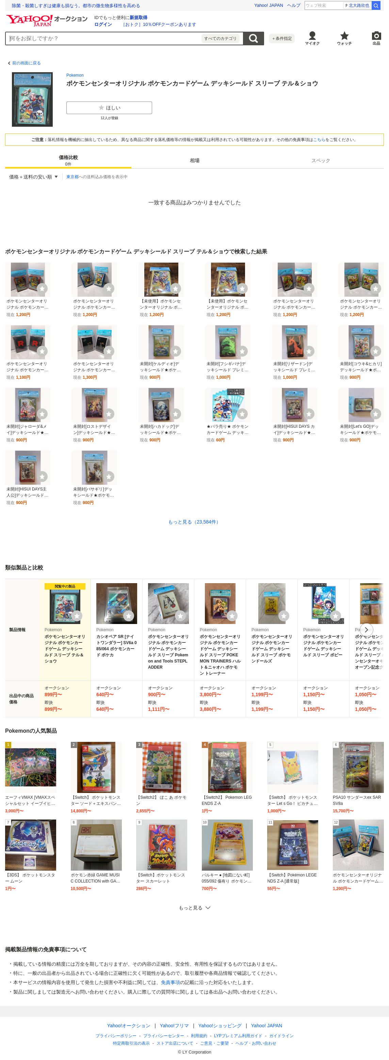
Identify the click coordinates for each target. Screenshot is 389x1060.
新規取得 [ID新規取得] (138, 17)
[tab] (68, 160)
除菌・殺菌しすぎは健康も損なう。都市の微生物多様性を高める (76, 5)
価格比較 (68, 161)
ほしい (109, 107)
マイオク (312, 43)
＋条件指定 (282, 38)
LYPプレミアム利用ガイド (238, 1035)
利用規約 (199, 1035)
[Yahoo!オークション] (48, 16)
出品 (376, 43)
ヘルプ (294, 5)
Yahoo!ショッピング (219, 1025)
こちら (319, 139)
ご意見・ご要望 (214, 1043)
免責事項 (170, 982)
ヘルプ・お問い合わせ (256, 1043)
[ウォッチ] (42, 288)
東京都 (72, 177)
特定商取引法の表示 (131, 1043)
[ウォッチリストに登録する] (76, 615)
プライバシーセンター (163, 1035)
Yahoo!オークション (128, 1025)
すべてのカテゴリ (220, 38)
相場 (194, 160)
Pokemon (75, 75)
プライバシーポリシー (116, 1035)
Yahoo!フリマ (174, 1025)
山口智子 (358, 5)
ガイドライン (281, 1035)
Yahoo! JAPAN (268, 5)
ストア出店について (175, 1043)
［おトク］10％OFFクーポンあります (158, 24)
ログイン (103, 24)
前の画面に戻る (26, 63)
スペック (320, 160)
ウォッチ (344, 43)
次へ (366, 630)
